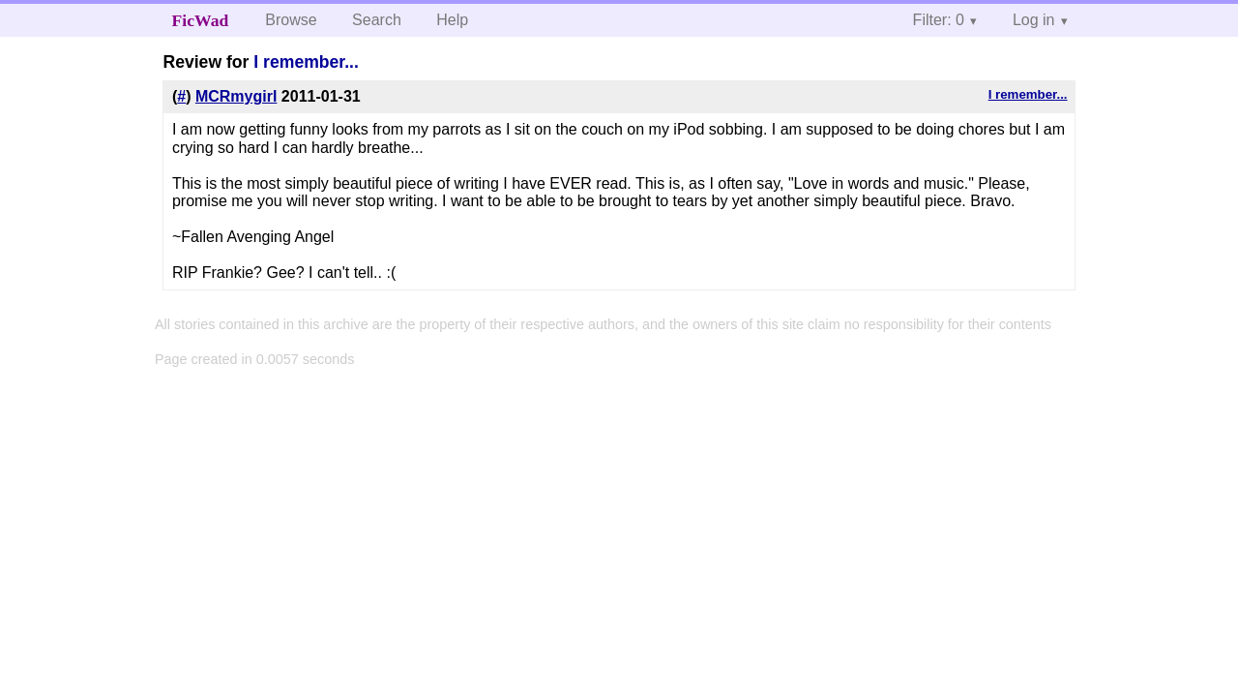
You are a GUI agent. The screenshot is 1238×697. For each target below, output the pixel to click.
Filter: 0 (938, 20)
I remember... (306, 62)
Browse (290, 20)
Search (376, 20)
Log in (1034, 20)
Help (452, 20)
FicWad (200, 20)
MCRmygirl (236, 96)
